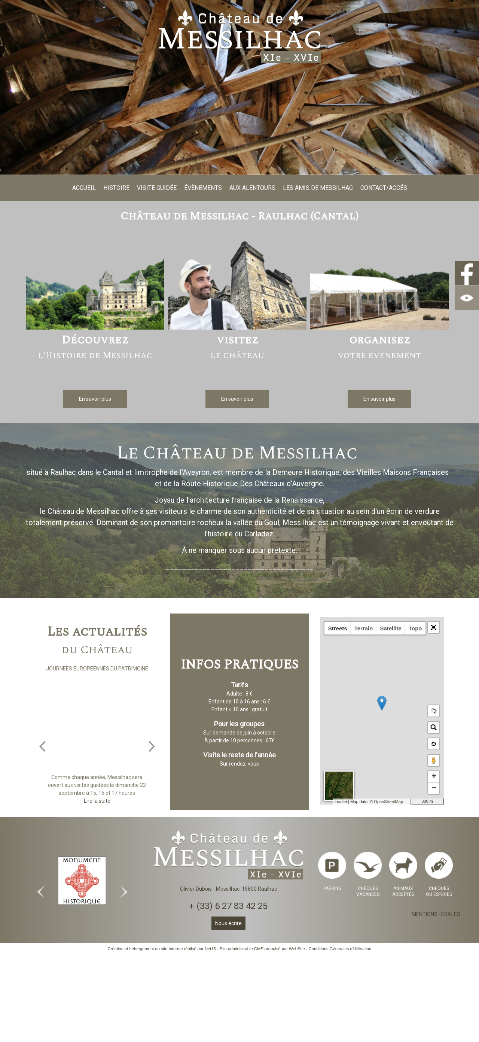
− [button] (433, 788)
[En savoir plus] (95, 399)
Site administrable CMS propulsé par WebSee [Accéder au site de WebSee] (262, 948)
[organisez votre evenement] (379, 284)
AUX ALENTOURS (252, 187)
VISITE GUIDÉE (157, 187)
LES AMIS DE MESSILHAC (318, 187)
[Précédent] (42, 746)
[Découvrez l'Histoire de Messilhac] (95, 284)
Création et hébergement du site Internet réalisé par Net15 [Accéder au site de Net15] (162, 948)
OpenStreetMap (388, 801)
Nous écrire (228, 923)
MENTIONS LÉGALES (436, 914)
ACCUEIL (84, 187)
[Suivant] (152, 746)
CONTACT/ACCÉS (383, 187)
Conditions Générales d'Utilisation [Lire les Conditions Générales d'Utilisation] (340, 948)
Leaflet (341, 801)
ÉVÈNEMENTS (203, 187)
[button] (433, 627)
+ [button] (433, 776)
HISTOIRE (116, 187)
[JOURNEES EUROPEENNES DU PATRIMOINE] (97, 726)
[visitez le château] (237, 284)
